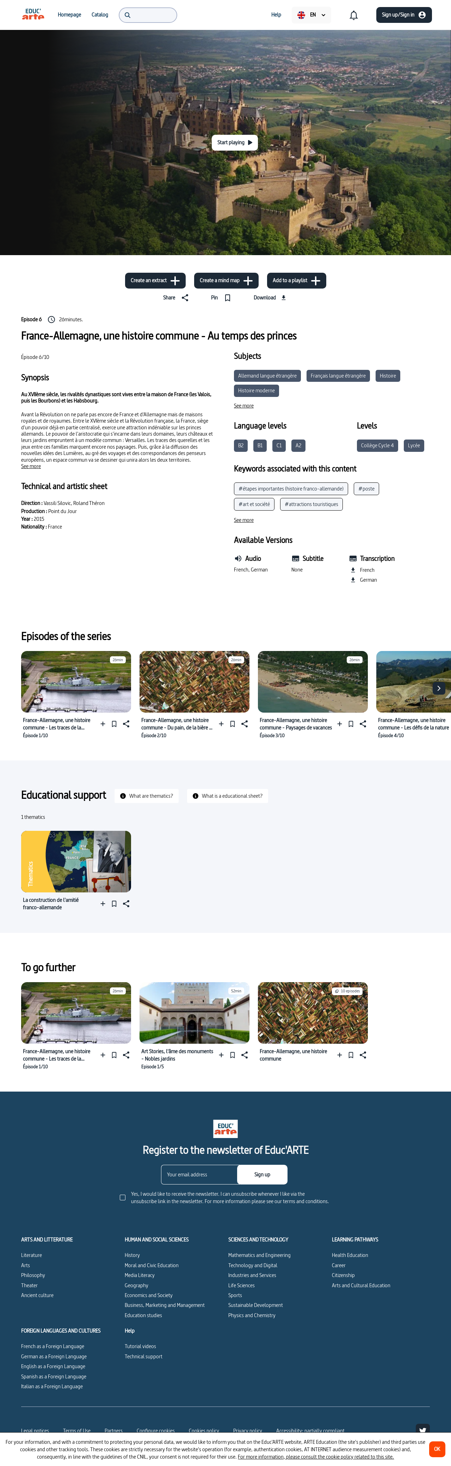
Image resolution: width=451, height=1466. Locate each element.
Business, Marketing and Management (165, 1305)
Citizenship (343, 1275)
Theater (29, 1285)
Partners (114, 1430)
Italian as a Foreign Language (52, 1386)
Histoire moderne (256, 390)
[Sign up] (262, 1174)
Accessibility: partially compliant (310, 1430)
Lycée (414, 445)
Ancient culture (37, 1295)
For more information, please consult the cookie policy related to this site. (316, 1456)
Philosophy (33, 1275)
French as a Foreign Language (52, 1346)
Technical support (143, 1356)
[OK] (437, 1449)
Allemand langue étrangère (267, 375)
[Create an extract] (155, 281)
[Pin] (222, 298)
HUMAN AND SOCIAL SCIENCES (157, 1240)
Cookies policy (204, 1430)
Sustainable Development (255, 1305)
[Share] (177, 298)
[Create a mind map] (226, 281)
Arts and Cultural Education (361, 1285)
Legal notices (35, 1430)
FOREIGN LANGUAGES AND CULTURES (60, 1331)
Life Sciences (241, 1285)
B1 (260, 445)
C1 (279, 445)
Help (130, 1331)
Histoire (388, 375)
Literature (31, 1255)
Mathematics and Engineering (259, 1255)
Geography (136, 1285)
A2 (298, 445)
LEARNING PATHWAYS (355, 1240)
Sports (235, 1295)
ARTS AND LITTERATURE (47, 1240)
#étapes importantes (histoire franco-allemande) (291, 488)
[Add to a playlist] (296, 281)
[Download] (271, 298)
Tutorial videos (140, 1346)
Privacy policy (247, 1430)
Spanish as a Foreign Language (53, 1376)
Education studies (143, 1315)
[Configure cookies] (156, 1431)
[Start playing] (235, 143)
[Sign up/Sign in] (404, 15)
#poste (366, 488)
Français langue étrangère (338, 375)
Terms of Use (77, 1430)
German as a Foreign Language (54, 1356)
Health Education (350, 1255)
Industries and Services (252, 1275)
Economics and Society (149, 1295)
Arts (25, 1265)
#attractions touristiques (311, 504)
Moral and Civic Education (152, 1265)
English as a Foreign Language (53, 1366)
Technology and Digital (252, 1265)
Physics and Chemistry (252, 1315)
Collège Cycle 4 (377, 445)
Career (339, 1265)
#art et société (254, 504)
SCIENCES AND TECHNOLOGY (258, 1240)
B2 (240, 445)
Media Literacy (140, 1275)
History (132, 1255)
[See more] (31, 466)
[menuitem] (33, 15)
